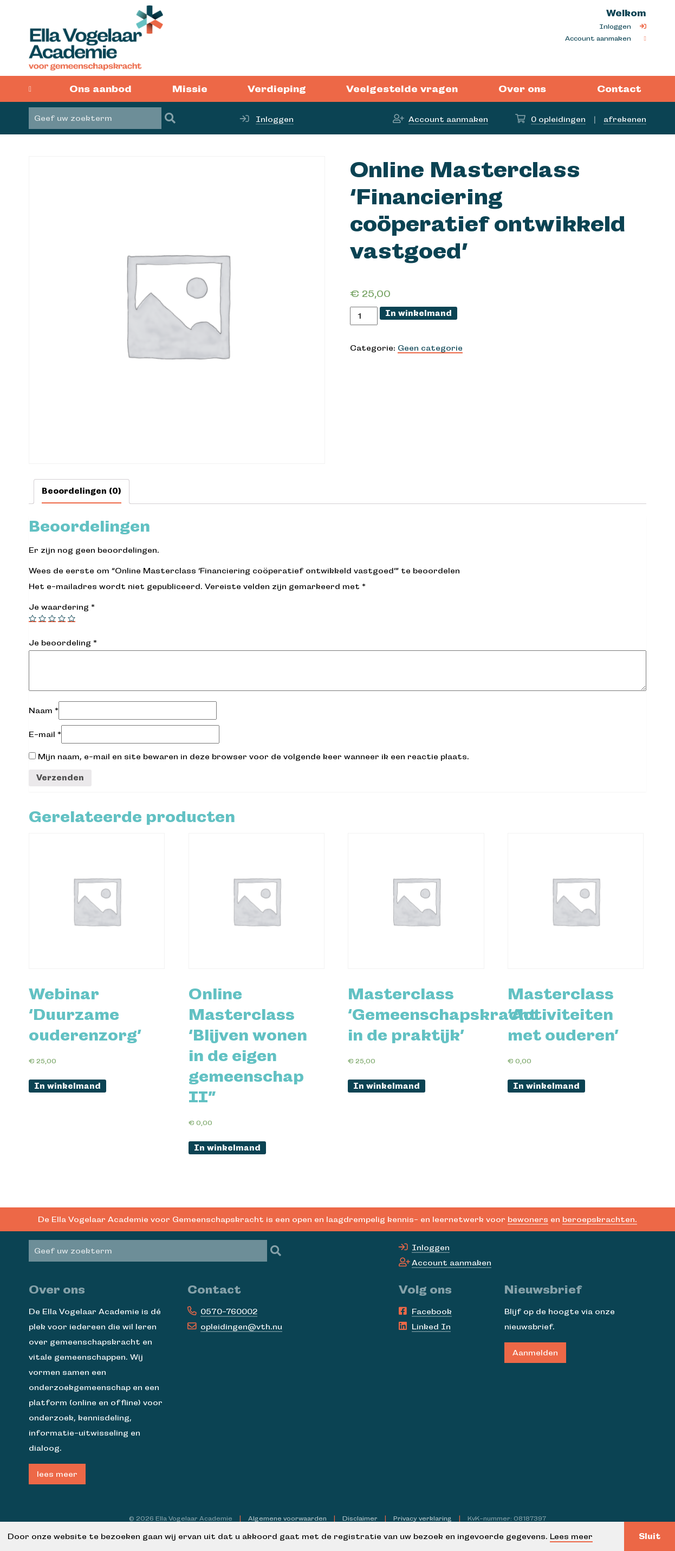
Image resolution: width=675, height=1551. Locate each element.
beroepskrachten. (599, 1219)
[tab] (81, 491)
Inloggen (615, 26)
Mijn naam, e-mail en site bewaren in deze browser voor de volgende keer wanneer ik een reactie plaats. (253, 756)
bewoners (528, 1219)
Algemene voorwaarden (287, 1518)
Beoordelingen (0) (81, 491)
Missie (189, 88)
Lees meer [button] (571, 1536)
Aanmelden (535, 1352)
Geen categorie (430, 348)
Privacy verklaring (422, 1518)
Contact (619, 88)
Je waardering (62, 607)
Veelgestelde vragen (402, 88)
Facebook (432, 1311)
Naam (44, 710)
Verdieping (277, 88)
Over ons (522, 88)
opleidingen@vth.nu (241, 1326)
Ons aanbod (100, 88)
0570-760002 (228, 1311)
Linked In (431, 1326)
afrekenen (624, 119)
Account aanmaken (598, 38)
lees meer (57, 1474)
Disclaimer (360, 1518)
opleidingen (558, 119)
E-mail (45, 734)
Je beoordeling (63, 642)
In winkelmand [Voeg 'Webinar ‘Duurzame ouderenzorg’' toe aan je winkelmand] (67, 1086)
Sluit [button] (649, 1536)
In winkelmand (418, 313)
